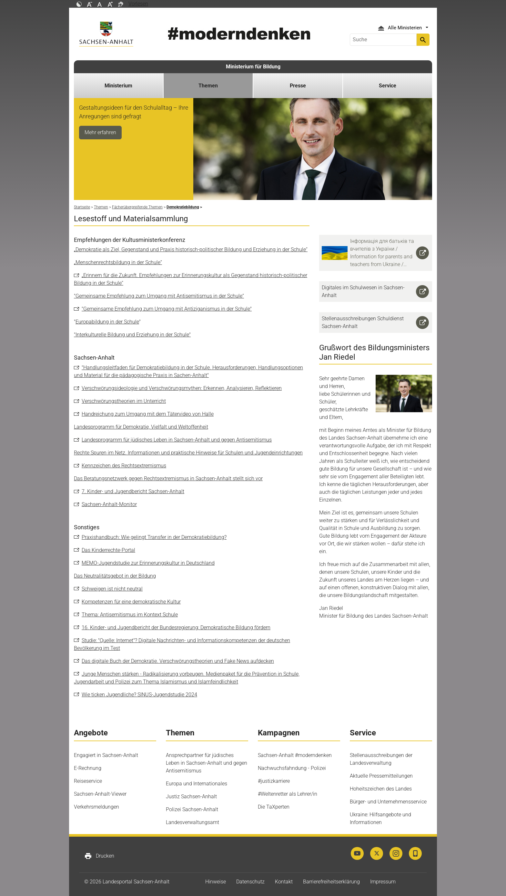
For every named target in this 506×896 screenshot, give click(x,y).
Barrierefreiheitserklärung (331, 882)
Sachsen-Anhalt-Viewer (100, 794)
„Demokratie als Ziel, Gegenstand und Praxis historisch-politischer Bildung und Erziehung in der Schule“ (191, 249)
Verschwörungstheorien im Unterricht (124, 401)
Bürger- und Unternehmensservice (388, 802)
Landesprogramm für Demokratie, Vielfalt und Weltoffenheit (141, 427)
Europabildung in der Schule (107, 322)
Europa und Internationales (196, 784)
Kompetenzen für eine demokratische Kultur (131, 602)
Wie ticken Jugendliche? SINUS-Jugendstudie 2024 (139, 695)
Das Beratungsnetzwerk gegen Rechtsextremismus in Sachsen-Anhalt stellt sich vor (168, 478)
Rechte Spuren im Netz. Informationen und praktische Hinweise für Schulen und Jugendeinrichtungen (188, 453)
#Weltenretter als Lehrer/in (287, 794)
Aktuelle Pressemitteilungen (381, 776)
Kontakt (284, 882)
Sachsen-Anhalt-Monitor (109, 504)
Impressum (383, 882)
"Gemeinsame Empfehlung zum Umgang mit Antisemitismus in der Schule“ (159, 296)
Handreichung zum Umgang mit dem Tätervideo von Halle (148, 414)
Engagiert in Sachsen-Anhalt (106, 755)
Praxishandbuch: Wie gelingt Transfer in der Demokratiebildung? (154, 537)
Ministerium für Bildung (253, 67)
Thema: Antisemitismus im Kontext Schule (130, 615)
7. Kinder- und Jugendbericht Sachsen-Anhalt (133, 491)
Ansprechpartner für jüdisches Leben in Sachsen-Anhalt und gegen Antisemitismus (206, 763)
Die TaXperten (273, 807)
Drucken (99, 856)
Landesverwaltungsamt (192, 822)
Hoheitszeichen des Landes (381, 789)
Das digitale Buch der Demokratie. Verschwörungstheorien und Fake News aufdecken (178, 661)
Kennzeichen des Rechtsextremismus (124, 466)
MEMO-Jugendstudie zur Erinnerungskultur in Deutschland (148, 563)
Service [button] (387, 86)
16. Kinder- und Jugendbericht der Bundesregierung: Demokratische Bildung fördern (176, 627)
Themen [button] (208, 86)
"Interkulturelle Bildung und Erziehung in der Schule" (132, 335)
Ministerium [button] (118, 86)
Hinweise (215, 882)
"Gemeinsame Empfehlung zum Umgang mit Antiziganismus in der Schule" (167, 309)
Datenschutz (250, 882)
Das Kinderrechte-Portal (108, 550)
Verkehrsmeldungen (96, 807)
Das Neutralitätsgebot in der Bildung (115, 576)
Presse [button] (298, 86)
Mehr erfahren (100, 132)
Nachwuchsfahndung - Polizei (292, 768)
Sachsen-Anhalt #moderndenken (295, 755)
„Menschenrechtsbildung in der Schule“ (118, 262)
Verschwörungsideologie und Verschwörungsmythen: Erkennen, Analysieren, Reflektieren (182, 388)
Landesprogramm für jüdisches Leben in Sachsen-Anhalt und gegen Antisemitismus (177, 440)
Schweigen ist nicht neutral (112, 589)
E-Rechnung (87, 768)
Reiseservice (88, 781)
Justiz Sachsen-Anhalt (191, 796)
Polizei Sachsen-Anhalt (192, 809)
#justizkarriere (274, 781)
